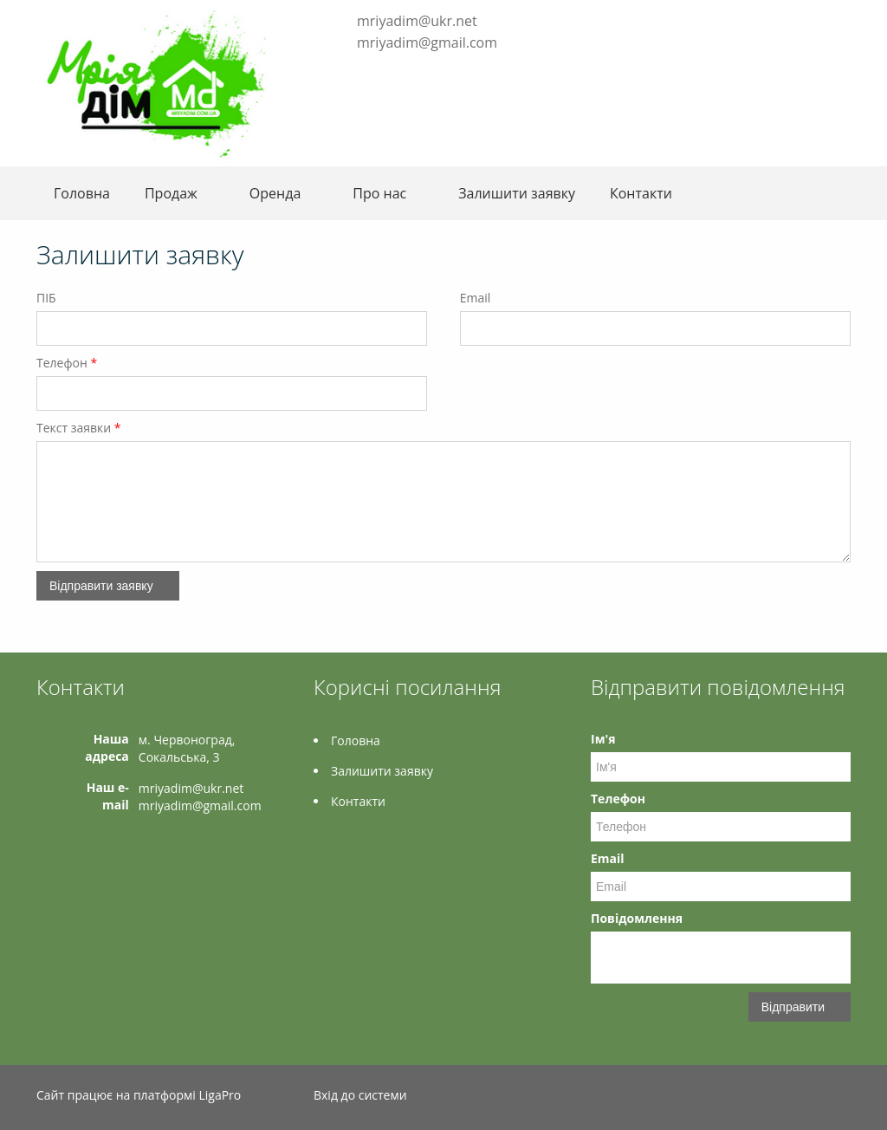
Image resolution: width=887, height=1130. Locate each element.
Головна (82, 193)
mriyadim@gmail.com (427, 42)
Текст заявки (78, 427)
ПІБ (46, 297)
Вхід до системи (360, 1095)
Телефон (66, 362)
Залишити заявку (516, 193)
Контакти (641, 193)
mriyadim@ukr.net (417, 20)
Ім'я (603, 739)
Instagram (363, 69)
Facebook (340, 69)
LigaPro (219, 1095)
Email (475, 297)
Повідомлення (637, 918)
